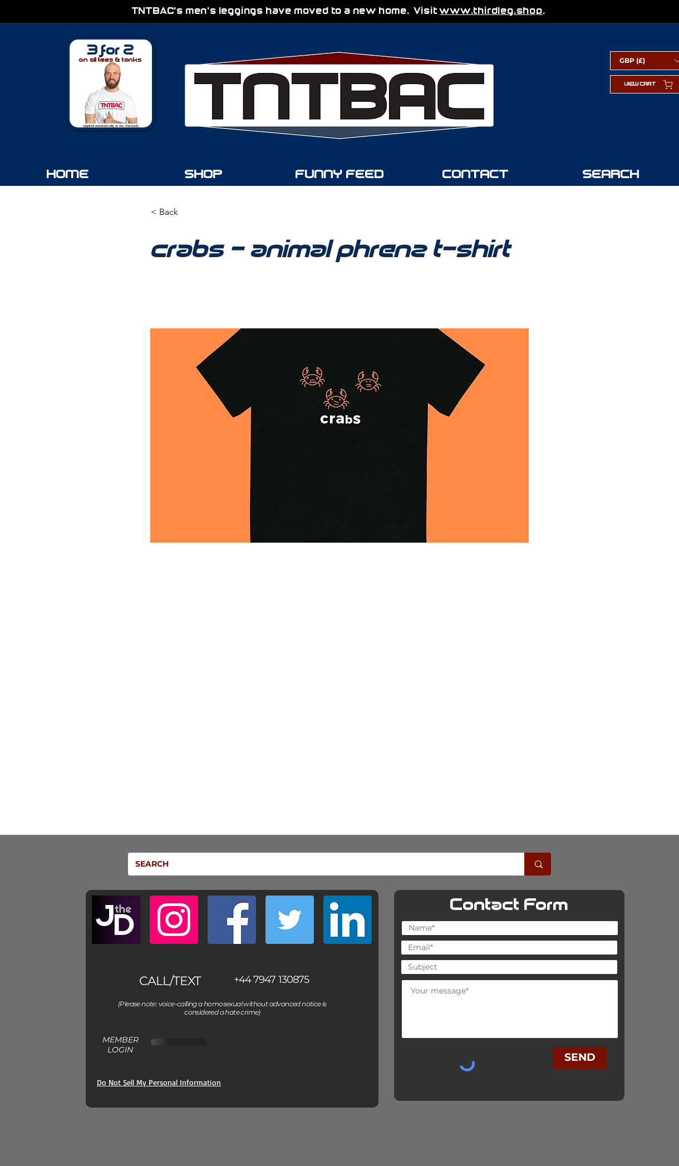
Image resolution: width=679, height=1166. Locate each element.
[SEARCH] (318, 864)
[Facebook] (232, 920)
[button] (187, 212)
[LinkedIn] (347, 920)
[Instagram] (174, 920)
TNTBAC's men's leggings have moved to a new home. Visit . (340, 11)
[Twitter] (289, 920)
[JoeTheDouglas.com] (116, 920)
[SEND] (580, 1058)
